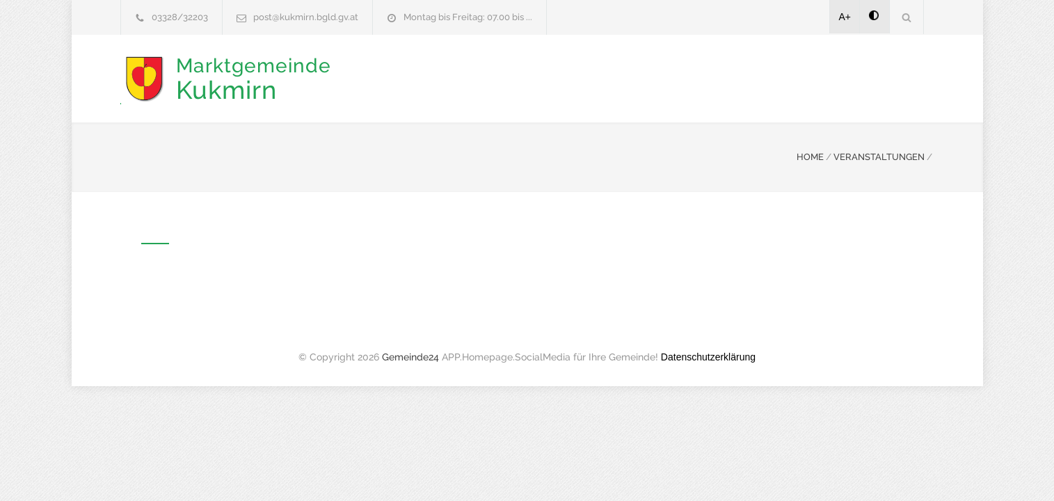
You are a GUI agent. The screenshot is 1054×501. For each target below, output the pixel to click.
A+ (845, 16)
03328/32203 (180, 17)
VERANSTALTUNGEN (879, 155)
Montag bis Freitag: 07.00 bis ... (468, 17)
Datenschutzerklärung (708, 355)
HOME (810, 155)
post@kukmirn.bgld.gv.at (305, 17)
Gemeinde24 (410, 355)
